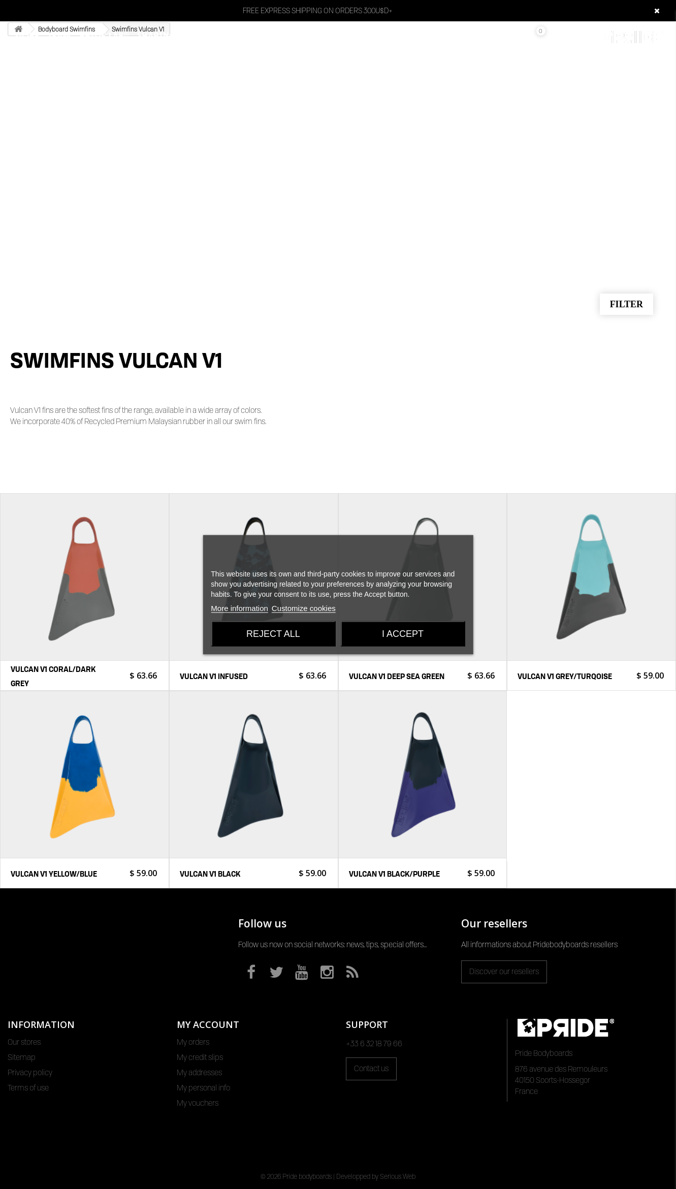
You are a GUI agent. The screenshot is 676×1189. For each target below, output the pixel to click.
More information (239, 607)
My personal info (203, 1087)
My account (208, 1024)
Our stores (24, 1042)
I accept (403, 633)
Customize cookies (304, 607)
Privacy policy (30, 1072)
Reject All (273, 633)
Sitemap (22, 1057)
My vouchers (197, 1103)
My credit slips (200, 1057)
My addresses (199, 1072)
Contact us (371, 1068)
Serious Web (397, 1176)
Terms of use (28, 1087)
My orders (193, 1042)
